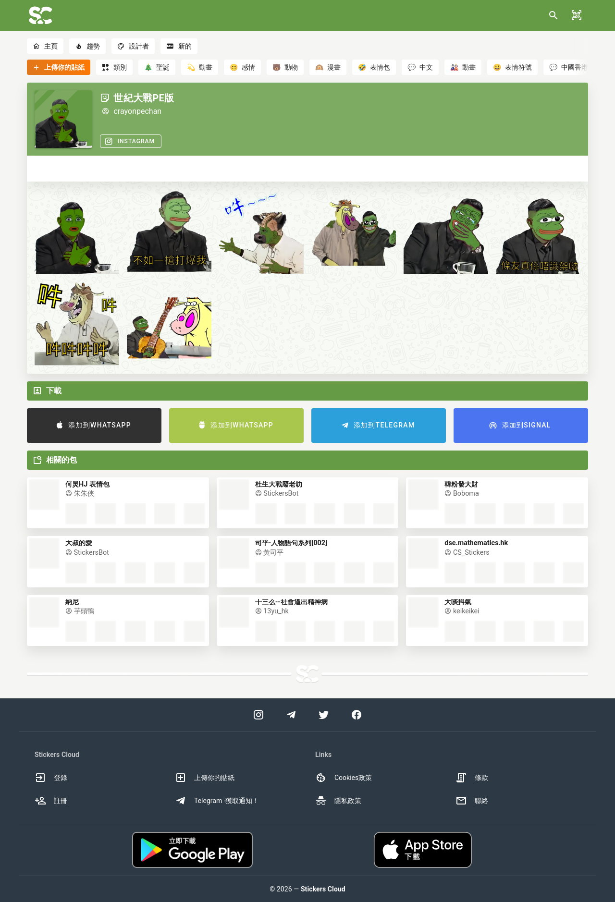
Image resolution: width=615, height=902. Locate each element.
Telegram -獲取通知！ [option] (217, 800)
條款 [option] (471, 777)
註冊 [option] (51, 800)
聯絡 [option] (471, 800)
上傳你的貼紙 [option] (204, 777)
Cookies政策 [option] (343, 777)
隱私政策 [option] (338, 800)
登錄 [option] (51, 777)
